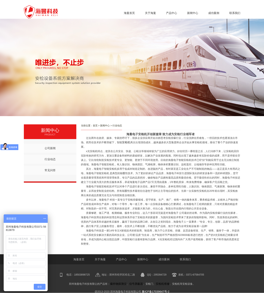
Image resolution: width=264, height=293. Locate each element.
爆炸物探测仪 (118, 283)
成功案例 (213, 13)
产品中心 (171, 13)
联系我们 (234, 13)
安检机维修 (163, 283)
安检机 (126, 142)
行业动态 (50, 159)
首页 (95, 125)
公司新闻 (50, 148)
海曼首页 (129, 13)
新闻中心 (192, 13)
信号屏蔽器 (136, 283)
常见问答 (50, 170)
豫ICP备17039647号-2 (155, 291)
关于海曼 (150, 13)
